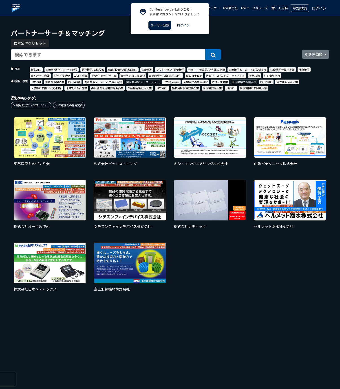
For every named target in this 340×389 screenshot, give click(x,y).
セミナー (215, 8)
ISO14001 (74, 82)
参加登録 (300, 8)
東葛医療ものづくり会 (32, 163)
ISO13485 (266, 82)
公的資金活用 (272, 76)
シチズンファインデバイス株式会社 (122, 226)
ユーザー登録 (159, 25)
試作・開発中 (62, 76)
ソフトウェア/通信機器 (170, 69)
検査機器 (304, 69)
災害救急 (254, 76)
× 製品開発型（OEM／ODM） (31, 105)
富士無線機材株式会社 (112, 289)
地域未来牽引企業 (76, 88)
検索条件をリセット (30, 43)
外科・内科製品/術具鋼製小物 (206, 69)
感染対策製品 (194, 76)
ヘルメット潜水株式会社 (274, 226)
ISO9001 (36, 82)
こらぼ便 (283, 8)
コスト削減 (80, 76)
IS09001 (231, 88)
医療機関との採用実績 (253, 88)
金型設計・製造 (40, 76)
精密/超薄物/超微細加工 (122, 69)
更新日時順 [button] (314, 54)
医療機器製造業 (54, 82)
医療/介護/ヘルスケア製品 (61, 69)
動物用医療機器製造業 (185, 88)
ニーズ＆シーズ (258, 8)
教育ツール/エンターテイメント (225, 76)
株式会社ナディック (190, 226)
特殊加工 (36, 69)
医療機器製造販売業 (140, 88)
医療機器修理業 (212, 88)
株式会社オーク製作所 (32, 226)
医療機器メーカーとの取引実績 (247, 69)
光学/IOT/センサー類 (104, 76)
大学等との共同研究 (133, 76)
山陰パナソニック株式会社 (275, 163)
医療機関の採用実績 (282, 69)
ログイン (319, 8)
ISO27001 (162, 88)
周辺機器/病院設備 (93, 69)
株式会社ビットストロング (115, 163)
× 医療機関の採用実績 (69, 105)
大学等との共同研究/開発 (46, 88)
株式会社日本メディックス (35, 289)
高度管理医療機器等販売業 (107, 88)
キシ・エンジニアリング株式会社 (201, 163)
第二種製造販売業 (287, 82)
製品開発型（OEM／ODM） (165, 76)
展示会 (234, 8)
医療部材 (146, 69)
